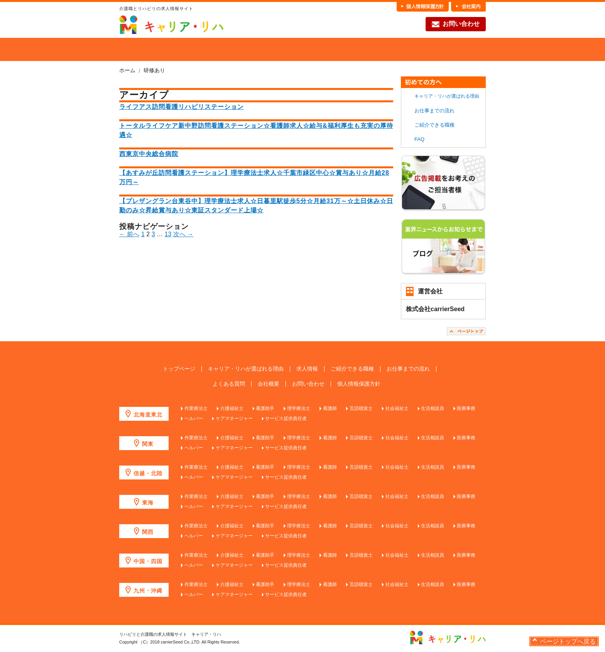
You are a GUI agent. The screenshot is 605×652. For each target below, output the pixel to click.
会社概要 (268, 384)
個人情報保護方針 (358, 384)
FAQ (457, 49)
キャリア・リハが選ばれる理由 (446, 96)
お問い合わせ (456, 24)
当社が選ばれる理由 (172, 49)
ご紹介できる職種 (286, 49)
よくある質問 (229, 384)
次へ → (183, 234)
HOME (131, 49)
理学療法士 (298, 408)
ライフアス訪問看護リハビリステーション (181, 106)
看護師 (330, 408)
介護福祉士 (231, 408)
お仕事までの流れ (400, 49)
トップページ (179, 369)
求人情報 (307, 369)
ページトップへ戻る (568, 641)
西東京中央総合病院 (148, 154)
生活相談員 (432, 408)
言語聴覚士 (361, 408)
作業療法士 (196, 408)
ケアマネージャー (234, 418)
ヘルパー (193, 418)
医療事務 (466, 408)
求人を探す (229, 49)
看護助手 (265, 408)
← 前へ (129, 234)
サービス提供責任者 (286, 418)
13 (167, 234)
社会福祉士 (397, 408)
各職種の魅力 (343, 49)
